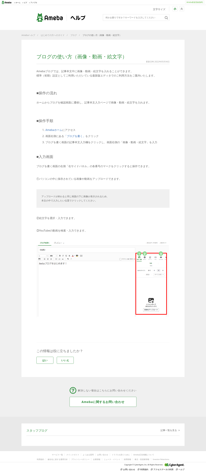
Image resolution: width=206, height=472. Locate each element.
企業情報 (96, 459)
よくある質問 (88, 454)
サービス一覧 (57, 454)
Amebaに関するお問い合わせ (103, 402)
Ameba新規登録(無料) (195, 2)
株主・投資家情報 (142, 459)
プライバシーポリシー (80, 459)
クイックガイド (72, 454)
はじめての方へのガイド (53, 35)
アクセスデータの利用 (162, 469)
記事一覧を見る (169, 430)
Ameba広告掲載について (143, 454)
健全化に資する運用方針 (58, 459)
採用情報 (127, 459)
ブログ (73, 35)
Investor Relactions (161, 459)
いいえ (65, 360)
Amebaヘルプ (28, 35)
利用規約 (40, 459)
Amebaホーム (53, 130)
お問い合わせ (102, 454)
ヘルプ (180, 469)
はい (45, 360)
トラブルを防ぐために (121, 454)
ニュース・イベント (112, 459)
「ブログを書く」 (74, 136)
